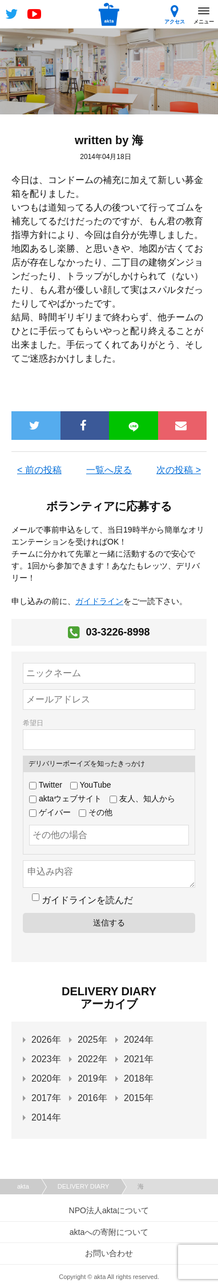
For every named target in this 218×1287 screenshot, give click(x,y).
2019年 (92, 1078)
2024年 (139, 1039)
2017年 (46, 1098)
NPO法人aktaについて (109, 1210)
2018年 (139, 1078)
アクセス (174, 15)
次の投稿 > (178, 470)
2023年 (46, 1059)
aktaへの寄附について (109, 1232)
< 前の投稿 (39, 470)
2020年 (46, 1078)
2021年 (139, 1059)
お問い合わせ (109, 1253)
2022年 (92, 1059)
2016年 (92, 1098)
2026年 (46, 1039)
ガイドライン (99, 601)
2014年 (46, 1117)
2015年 (139, 1098)
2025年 (92, 1039)
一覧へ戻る (109, 470)
